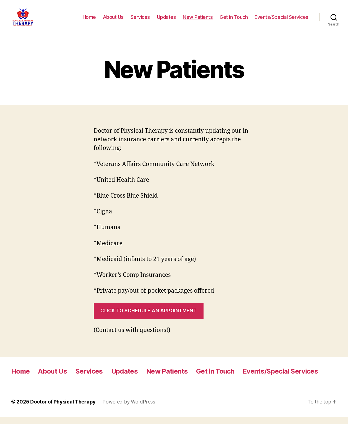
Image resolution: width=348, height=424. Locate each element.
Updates (166, 20)
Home (89, 20)
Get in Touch (234, 20)
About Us (113, 20)
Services (140, 20)
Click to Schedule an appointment (148, 317)
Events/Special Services (281, 20)
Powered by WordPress (128, 408)
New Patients (198, 20)
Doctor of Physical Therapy (63, 408)
